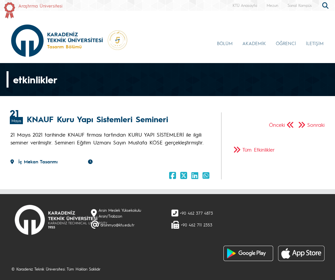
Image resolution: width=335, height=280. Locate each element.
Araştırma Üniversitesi (40, 5)
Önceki (277, 124)
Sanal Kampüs (300, 5)
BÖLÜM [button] (225, 43)
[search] (326, 5)
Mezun (272, 5)
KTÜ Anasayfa (245, 5)
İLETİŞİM (315, 43)
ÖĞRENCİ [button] (286, 43)
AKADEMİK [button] (254, 43)
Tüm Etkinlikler (258, 149)
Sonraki (316, 124)
